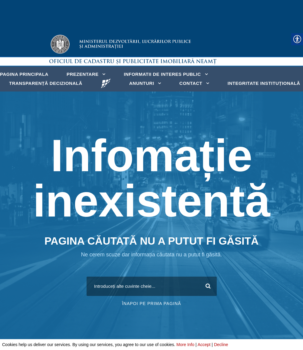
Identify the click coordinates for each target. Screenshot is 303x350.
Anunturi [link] (141, 83)
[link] (105, 82)
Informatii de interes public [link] (162, 74)
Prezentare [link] (83, 74)
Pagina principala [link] (24, 74)
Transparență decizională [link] (45, 83)
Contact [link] (191, 83)
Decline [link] (221, 344)
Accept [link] (204, 344)
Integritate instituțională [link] (264, 83)
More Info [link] (185, 344)
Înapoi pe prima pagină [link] (151, 303)
